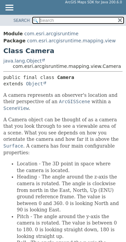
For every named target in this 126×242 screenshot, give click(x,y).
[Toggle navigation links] (9, 8)
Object (34, 83)
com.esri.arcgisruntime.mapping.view (71, 40)
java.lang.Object (22, 61)
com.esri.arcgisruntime (51, 33)
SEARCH (21, 20)
